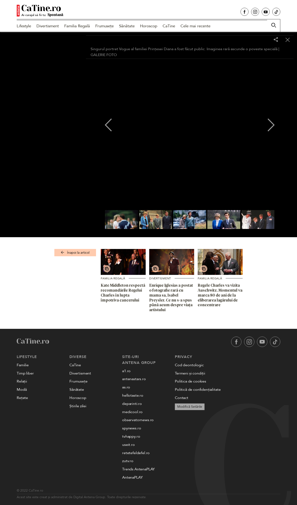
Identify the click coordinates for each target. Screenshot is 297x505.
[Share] (276, 40)
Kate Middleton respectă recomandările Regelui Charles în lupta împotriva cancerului (123, 292)
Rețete (22, 397)
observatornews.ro (138, 420)
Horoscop (148, 26)
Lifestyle (24, 26)
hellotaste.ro (132, 395)
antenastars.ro (134, 379)
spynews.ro (131, 428)
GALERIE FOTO (104, 54)
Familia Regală (77, 26)
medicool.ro (132, 412)
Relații (22, 381)
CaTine (169, 26)
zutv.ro (127, 461)
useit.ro (128, 444)
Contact (181, 397)
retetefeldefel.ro (136, 453)
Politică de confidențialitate (198, 389)
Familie (23, 365)
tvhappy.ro (131, 436)
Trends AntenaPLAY (138, 469)
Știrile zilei (77, 406)
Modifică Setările (189, 406)
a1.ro (126, 371)
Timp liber (25, 373)
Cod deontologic (189, 365)
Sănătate (127, 26)
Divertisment (47, 26)
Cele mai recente (195, 26)
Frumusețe (104, 26)
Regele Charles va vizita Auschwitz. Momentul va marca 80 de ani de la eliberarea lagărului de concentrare (220, 295)
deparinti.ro (132, 403)
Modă (22, 389)
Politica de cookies (190, 381)
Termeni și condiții (190, 373)
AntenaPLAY (132, 477)
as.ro (126, 387)
